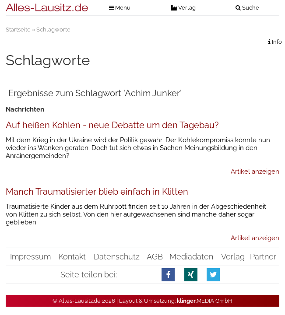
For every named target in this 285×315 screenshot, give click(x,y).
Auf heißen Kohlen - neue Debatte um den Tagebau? (112, 125)
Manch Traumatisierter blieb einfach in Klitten (97, 191)
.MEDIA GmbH (204, 301)
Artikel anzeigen (255, 171)
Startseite (18, 29)
